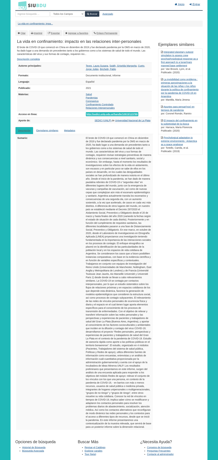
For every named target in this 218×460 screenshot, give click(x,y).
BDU (21, 5)
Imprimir (38, 33)
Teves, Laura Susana (97, 65)
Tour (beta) (90, 454)
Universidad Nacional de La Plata (132, 120)
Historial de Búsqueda (33, 447)
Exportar (55, 33)
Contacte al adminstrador (160, 454)
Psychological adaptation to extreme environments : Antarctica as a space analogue (179, 141)
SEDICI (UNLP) (103, 120)
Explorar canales (93, 450)
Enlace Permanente (106, 33)
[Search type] (67, 14)
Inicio (179, 4)
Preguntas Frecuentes (158, 450)
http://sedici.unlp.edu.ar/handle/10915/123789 (112, 114)
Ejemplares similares (47, 130)
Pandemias (92, 97)
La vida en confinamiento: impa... (35, 23)
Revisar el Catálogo (95, 447)
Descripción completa (28, 59)
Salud (89, 94)
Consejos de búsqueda (159, 447)
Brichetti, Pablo (108, 69)
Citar (23, 33)
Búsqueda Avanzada (33, 450)
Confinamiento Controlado (100, 104)
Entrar (195, 4)
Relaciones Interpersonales (100, 108)
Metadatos (69, 130)
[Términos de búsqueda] (32, 14)
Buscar (92, 14)
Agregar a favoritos (78, 33)
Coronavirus (92, 101)
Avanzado (108, 14)
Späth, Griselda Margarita (123, 65)
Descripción (24, 130)
